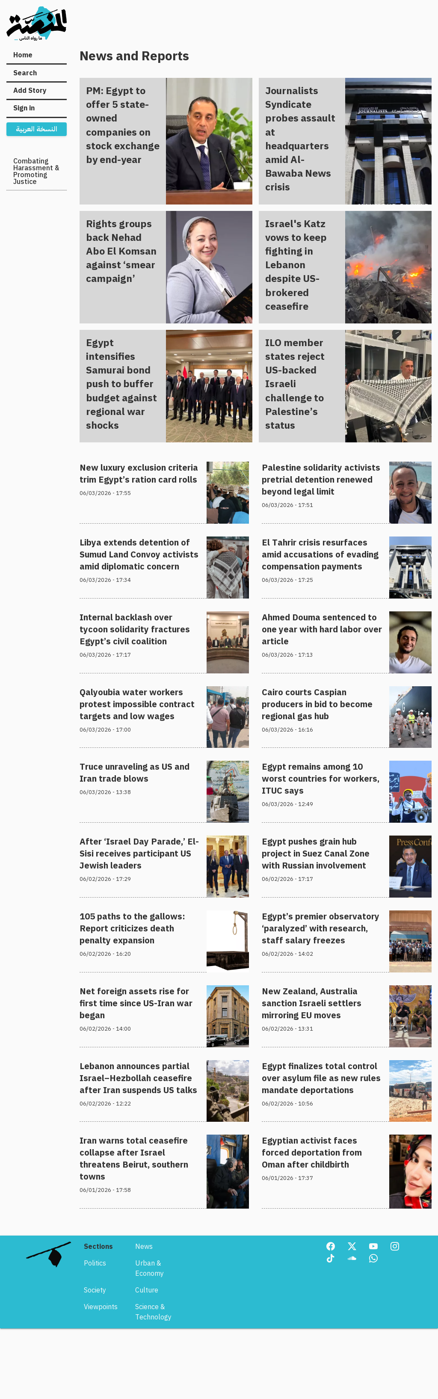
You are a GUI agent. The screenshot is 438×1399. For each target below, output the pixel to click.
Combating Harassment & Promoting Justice (36, 171)
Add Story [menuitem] (30, 91)
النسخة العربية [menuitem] (36, 129)
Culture (146, 1386)
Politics (95, 1360)
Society (95, 1386)
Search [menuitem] (25, 73)
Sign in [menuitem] (24, 108)
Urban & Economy (149, 1365)
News (144, 1343)
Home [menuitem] (23, 55)
